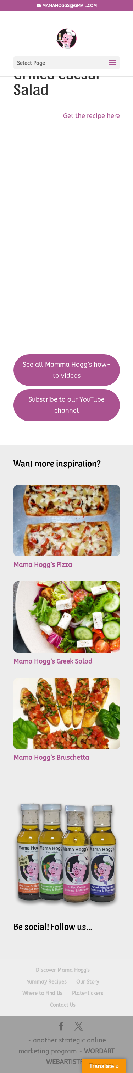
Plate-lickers (87, 993)
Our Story (87, 982)
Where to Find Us (42, 993)
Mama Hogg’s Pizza (42, 565)
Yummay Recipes (47, 982)
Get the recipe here (91, 116)
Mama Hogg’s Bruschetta (51, 758)
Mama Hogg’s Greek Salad (52, 661)
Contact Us (63, 1005)
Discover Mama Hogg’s (63, 970)
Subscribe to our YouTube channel (66, 405)
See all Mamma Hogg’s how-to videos (67, 370)
